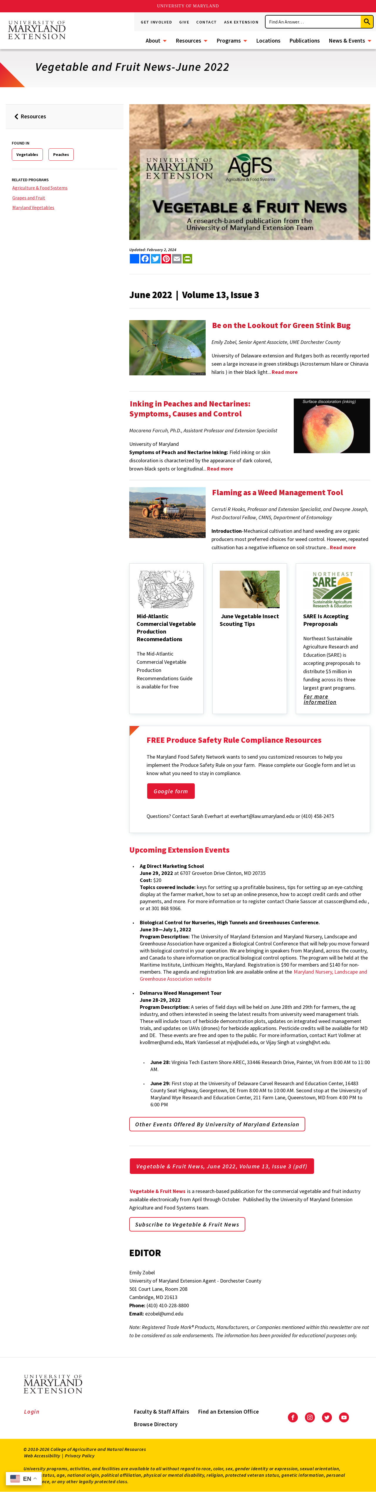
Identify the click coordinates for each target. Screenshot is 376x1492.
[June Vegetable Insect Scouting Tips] (220, 631)
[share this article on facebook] (145, 258)
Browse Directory (155, 1424)
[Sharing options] (134, 258)
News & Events (347, 40)
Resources (188, 40)
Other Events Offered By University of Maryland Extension (217, 1124)
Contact (206, 22)
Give (184, 22)
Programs (228, 40)
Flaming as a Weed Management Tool (277, 492)
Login (32, 1411)
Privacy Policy (80, 1456)
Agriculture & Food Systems (40, 188)
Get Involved (156, 22)
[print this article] (187, 258)
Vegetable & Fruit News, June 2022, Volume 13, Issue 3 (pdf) (222, 1166)
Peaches (61, 154)
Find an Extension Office (228, 1411)
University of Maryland (188, 6)
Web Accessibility (42, 1456)
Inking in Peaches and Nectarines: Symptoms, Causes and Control (190, 409)
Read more (220, 468)
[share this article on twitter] (155, 258)
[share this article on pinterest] (166, 258)
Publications (304, 40)
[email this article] (177, 258)
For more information (330, 700)
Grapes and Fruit (28, 198)
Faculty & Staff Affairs (161, 1411)
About (153, 40)
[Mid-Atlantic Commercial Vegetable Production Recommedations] (137, 647)
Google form (171, 791)
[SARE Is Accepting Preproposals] (303, 631)
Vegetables (27, 154)
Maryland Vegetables (33, 207)
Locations (268, 40)
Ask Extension (241, 22)
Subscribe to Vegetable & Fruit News (187, 1224)
